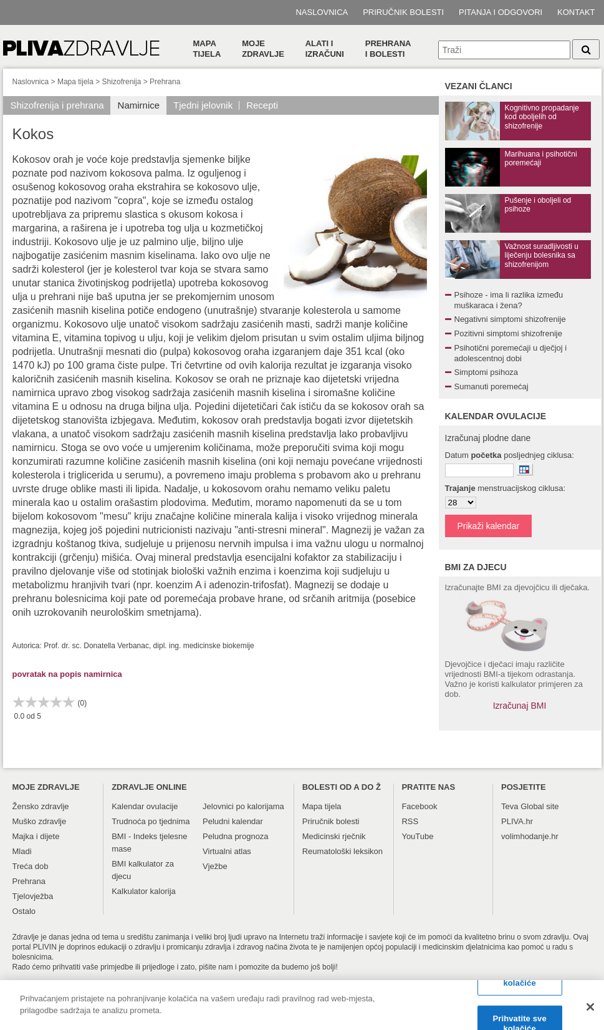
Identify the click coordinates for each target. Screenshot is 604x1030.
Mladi (22, 851)
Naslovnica (321, 12)
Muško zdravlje (39, 821)
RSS (409, 821)
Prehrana (165, 81)
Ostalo (24, 911)
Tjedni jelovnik (202, 105)
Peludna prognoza (236, 836)
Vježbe (215, 866)
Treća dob (30, 866)
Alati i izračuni (324, 49)
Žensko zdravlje (40, 806)
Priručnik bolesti (403, 12)
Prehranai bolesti (388, 49)
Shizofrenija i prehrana (57, 105)
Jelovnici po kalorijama (243, 806)
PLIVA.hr (517, 821)
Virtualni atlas (227, 851)
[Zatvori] (590, 1012)
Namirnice (139, 105)
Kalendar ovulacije (145, 806)
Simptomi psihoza (486, 372)
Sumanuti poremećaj (491, 386)
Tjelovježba (33, 896)
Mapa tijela (207, 49)
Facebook (419, 806)
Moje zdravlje (263, 49)
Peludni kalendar (233, 821)
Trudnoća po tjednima (150, 821)
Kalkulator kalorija (144, 891)
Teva (509, 806)
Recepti (262, 105)
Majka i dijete (36, 836)
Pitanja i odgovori (500, 12)
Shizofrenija (121, 81)
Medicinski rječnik (334, 836)
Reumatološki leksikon (342, 851)
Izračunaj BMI (520, 706)
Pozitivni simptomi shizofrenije (508, 333)
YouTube (417, 836)
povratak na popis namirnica (67, 674)
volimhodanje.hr (529, 836)
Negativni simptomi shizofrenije (510, 319)
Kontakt (576, 12)
